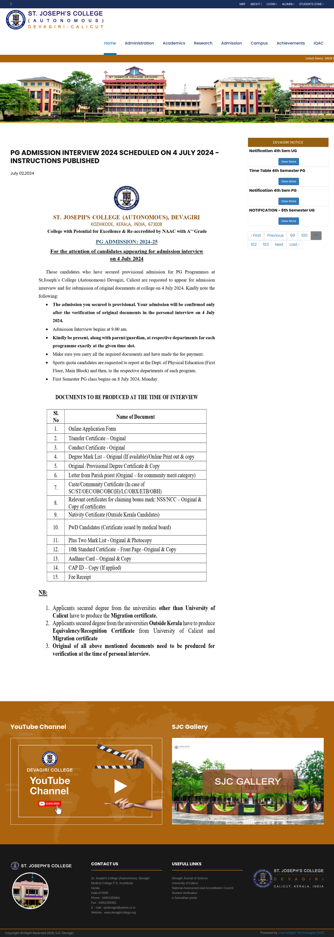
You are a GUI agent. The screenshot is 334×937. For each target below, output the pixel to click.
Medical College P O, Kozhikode (112, 883)
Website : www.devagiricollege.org (113, 912)
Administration (139, 43)
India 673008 (99, 893)
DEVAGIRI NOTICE (288, 142)
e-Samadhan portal (184, 898)
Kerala (95, 888)
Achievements (290, 43)
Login (272, 4)
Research (203, 43)
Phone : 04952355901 (105, 898)
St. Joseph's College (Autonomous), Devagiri (120, 878)
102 (254, 244)
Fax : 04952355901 (103, 902)
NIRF (242, 4)
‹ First (256, 235)
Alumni (288, 4)
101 (316, 235)
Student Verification (184, 893)
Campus (259, 43)
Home (110, 43)
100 (304, 235)
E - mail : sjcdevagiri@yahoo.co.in (113, 907)
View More (288, 161)
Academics (174, 43)
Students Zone (311, 4)
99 (292, 235)
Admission (231, 43)
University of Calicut (185, 883)
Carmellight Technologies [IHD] (301, 933)
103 (266, 244)
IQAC (318, 43)
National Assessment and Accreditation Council (202, 888)
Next (279, 244)
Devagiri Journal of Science (190, 878)
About (256, 4)
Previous (275, 235)
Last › (294, 244)
